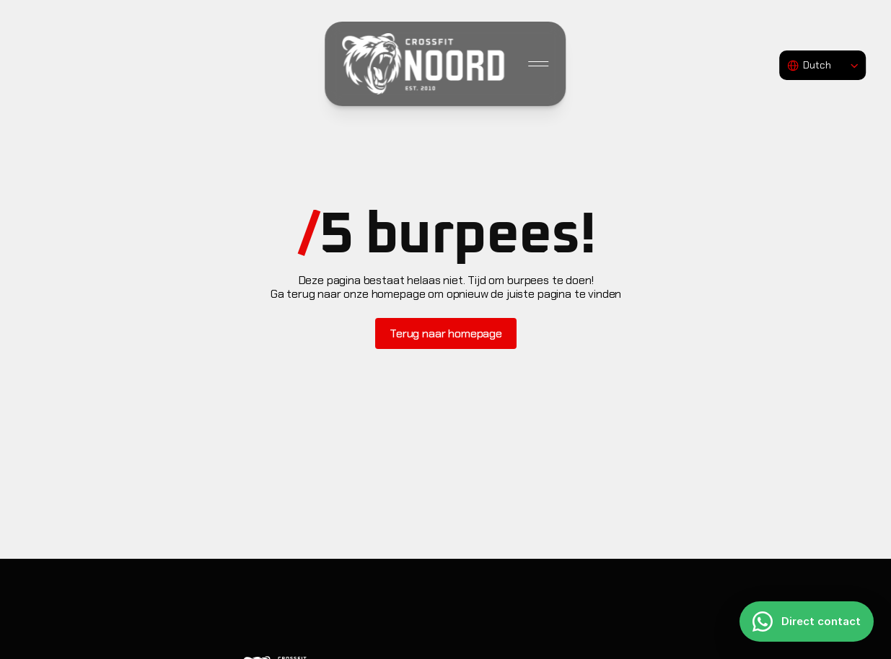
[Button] (446, 333)
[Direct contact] (806, 621)
